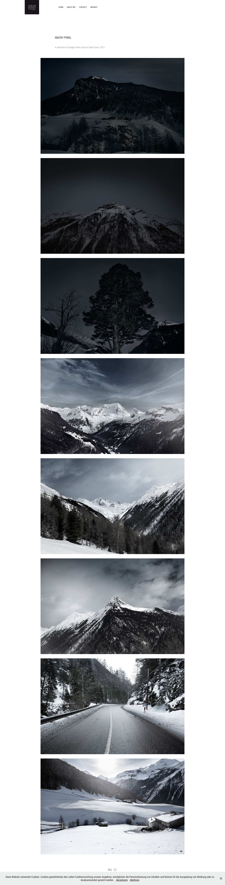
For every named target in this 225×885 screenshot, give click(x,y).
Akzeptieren (122, 880)
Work (61, 7)
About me (71, 7)
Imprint (93, 7)
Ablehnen (134, 880)
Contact (83, 7)
